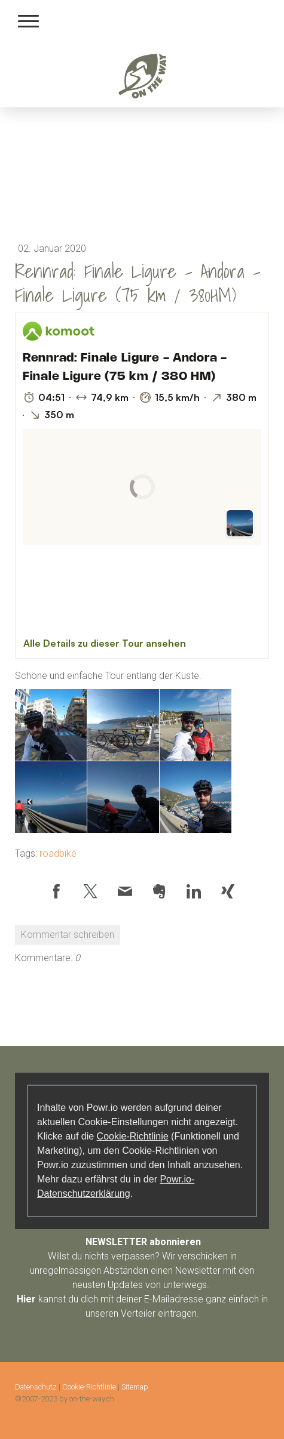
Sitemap (134, 1386)
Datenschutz (36, 1386)
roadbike (58, 853)
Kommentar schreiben (67, 934)
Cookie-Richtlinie (133, 1136)
